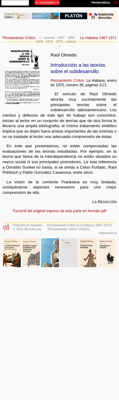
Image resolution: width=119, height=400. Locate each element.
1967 (61, 37)
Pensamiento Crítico (18, 38)
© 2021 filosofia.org (27, 229)
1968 (71, 37)
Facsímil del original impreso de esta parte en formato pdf (59, 211)
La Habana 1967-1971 (98, 38)
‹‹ (40, 37)
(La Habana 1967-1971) (79, 225)
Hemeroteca (108, 233)
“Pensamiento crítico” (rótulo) (68, 229)
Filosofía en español (27, 225)
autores (49, 37)
